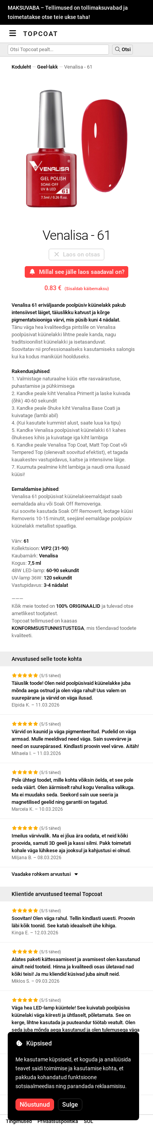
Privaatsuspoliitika (57, 1121)
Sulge (70, 1104)
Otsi (122, 49)
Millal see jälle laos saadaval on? (76, 271)
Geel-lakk (47, 67)
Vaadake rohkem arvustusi (45, 874)
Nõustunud (35, 1104)
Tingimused (19, 1121)
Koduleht (21, 67)
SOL (88, 1121)
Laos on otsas (76, 254)
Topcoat (40, 34)
